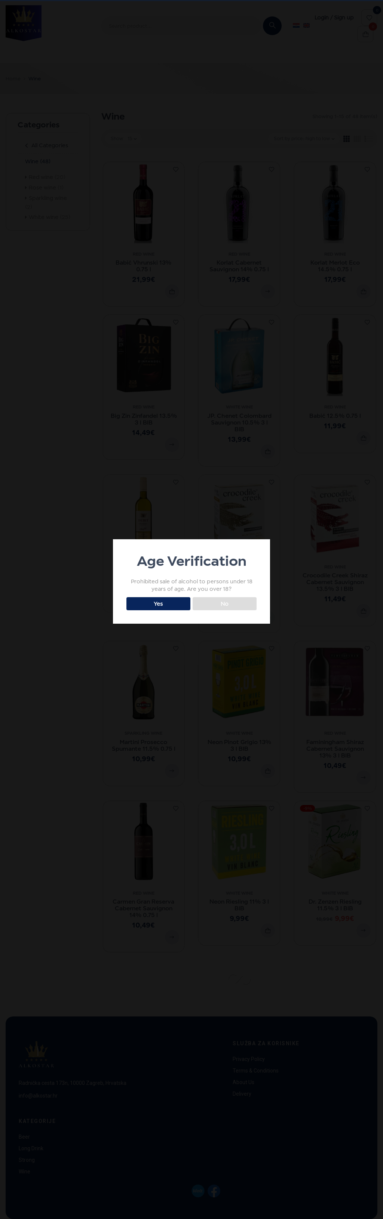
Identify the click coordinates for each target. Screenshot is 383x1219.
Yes (158, 604)
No (225, 604)
